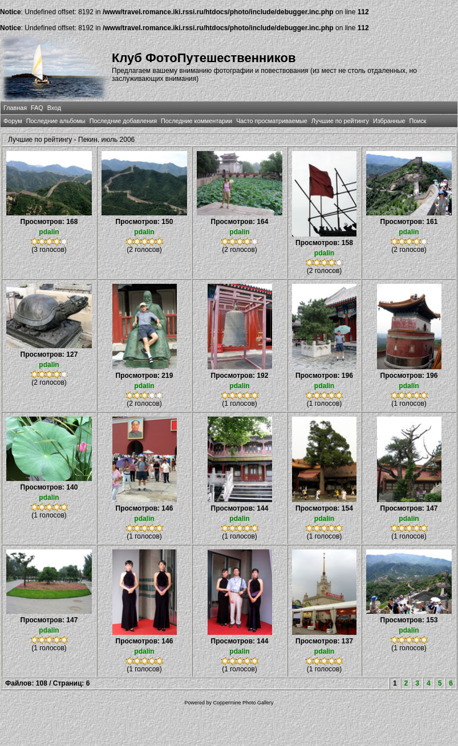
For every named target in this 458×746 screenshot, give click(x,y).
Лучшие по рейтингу (340, 120)
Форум (12, 120)
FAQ (37, 107)
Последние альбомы (56, 120)
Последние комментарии (196, 120)
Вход (54, 107)
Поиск (417, 120)
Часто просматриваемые (271, 120)
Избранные (389, 120)
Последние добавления (123, 120)
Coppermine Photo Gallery (243, 703)
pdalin (49, 232)
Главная (15, 107)
